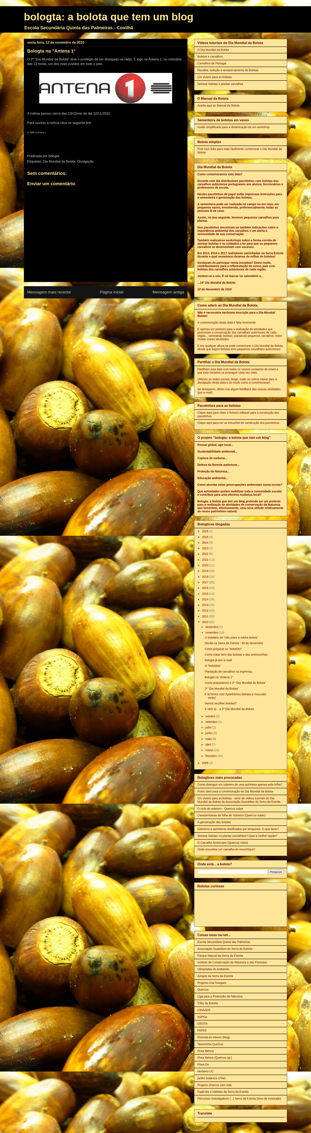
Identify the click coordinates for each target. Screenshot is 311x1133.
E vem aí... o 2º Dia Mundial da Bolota (229, 709)
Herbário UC (205, 1071)
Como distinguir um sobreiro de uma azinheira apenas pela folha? (239, 784)
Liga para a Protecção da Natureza (219, 996)
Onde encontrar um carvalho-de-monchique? (226, 849)
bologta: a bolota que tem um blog (108, 17)
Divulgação (85, 161)
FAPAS (202, 1030)
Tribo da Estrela (207, 1003)
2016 (205, 588)
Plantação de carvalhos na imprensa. (228, 671)
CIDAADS (203, 1010)
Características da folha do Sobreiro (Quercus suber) (231, 815)
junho (209, 733)
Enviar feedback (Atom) (115, 304)
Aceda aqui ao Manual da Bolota (218, 105)
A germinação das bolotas (214, 822)
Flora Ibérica (205, 1051)
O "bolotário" (213, 665)
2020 (205, 565)
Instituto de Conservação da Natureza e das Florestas (232, 962)
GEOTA (202, 1023)
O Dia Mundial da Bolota (213, 50)
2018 (205, 576)
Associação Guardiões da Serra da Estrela (224, 948)
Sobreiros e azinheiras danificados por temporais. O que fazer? (238, 829)
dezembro (212, 627)
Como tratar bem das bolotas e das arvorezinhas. (236, 654)
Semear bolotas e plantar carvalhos (220, 84)
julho (208, 727)
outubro (210, 716)
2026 (205, 531)
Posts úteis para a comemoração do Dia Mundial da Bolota (235, 791)
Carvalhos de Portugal (211, 63)
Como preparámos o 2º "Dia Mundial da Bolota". (236, 682)
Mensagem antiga (168, 292)
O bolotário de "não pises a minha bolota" (231, 637)
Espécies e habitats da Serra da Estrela (223, 1091)
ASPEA (202, 1017)
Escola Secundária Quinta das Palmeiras (223, 942)
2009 (205, 763)
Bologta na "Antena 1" (219, 677)
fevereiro (211, 756)
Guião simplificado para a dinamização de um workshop (233, 127)
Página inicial (111, 292)
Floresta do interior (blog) (213, 1037)
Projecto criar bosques (211, 983)
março (209, 750)
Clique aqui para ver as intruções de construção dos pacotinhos (238, 422)
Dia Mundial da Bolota (59, 161)
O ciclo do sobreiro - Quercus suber (220, 808)
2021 (205, 559)
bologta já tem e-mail (218, 660)
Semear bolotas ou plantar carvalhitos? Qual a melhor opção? (237, 835)
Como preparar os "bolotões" (223, 649)
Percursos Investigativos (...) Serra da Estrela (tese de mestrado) (239, 1098)
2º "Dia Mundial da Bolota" (222, 688)
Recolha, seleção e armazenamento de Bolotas (227, 70)
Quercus (202, 989)
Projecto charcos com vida (214, 1085)
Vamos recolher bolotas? (221, 703)
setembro (211, 721)
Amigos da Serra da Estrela (215, 976)
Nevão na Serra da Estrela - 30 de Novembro (234, 643)
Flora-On (203, 1064)
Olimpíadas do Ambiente (213, 969)
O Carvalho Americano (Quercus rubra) (222, 842)
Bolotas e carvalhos (210, 56)
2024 (205, 542)
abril (208, 744)
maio (208, 739)
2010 (205, 622)
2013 (205, 605)
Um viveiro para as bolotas (214, 77)
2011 (205, 616)
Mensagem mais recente (49, 292)
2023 (205, 548)
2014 (205, 599)
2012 (205, 610)
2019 (205, 571)
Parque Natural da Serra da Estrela (220, 955)
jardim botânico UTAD (211, 1078)
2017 (205, 582)
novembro (212, 632)
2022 (205, 553)
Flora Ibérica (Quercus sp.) (214, 1057)
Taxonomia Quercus (210, 1044)
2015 (205, 593)
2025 (205, 537)
